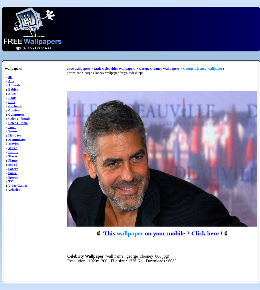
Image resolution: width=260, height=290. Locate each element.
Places (12, 156)
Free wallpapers (78, 68)
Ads (11, 81)
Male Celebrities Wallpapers (114, 68)
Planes (13, 160)
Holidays (14, 135)
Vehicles (14, 190)
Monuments (17, 139)
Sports (13, 177)
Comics (13, 110)
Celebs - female (19, 119)
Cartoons (15, 106)
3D (10, 77)
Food (12, 127)
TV (10, 181)
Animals (14, 85)
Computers (16, 114)
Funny (13, 131)
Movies (13, 144)
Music (12, 148)
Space (12, 173)
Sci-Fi (12, 165)
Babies (13, 89)
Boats (12, 98)
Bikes (12, 94)
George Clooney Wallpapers (159, 68)
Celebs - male (18, 123)
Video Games (17, 185)
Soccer (13, 169)
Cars (11, 102)
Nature (13, 152)
